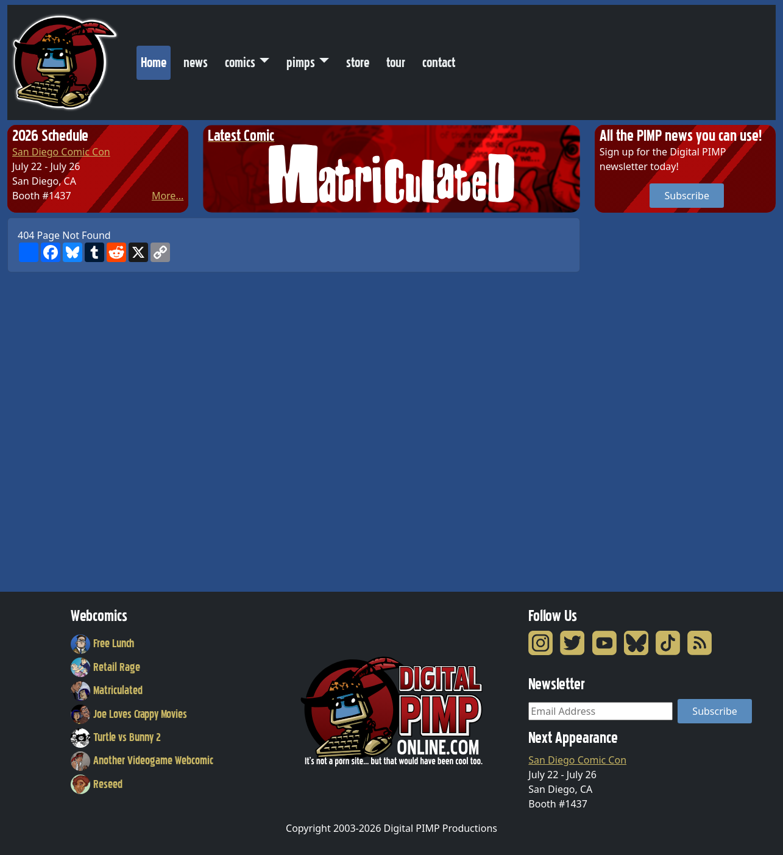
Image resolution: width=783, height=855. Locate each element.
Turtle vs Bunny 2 (116, 737)
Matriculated (107, 690)
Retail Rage (105, 667)
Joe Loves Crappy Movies (129, 714)
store (357, 62)
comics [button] (240, 62)
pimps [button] (300, 62)
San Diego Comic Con (61, 151)
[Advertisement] (643, 400)
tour (395, 62)
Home (156, 59)
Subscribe (686, 195)
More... (167, 195)
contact (438, 62)
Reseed (96, 784)
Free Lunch (102, 643)
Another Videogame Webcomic (142, 760)
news (195, 62)
